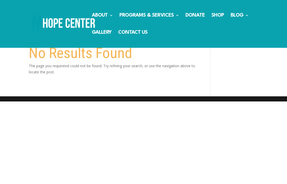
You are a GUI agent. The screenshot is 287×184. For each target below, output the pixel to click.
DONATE (195, 16)
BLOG (237, 16)
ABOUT (100, 16)
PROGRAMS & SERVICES (146, 16)
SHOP (217, 16)
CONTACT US (132, 33)
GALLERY (101, 33)
